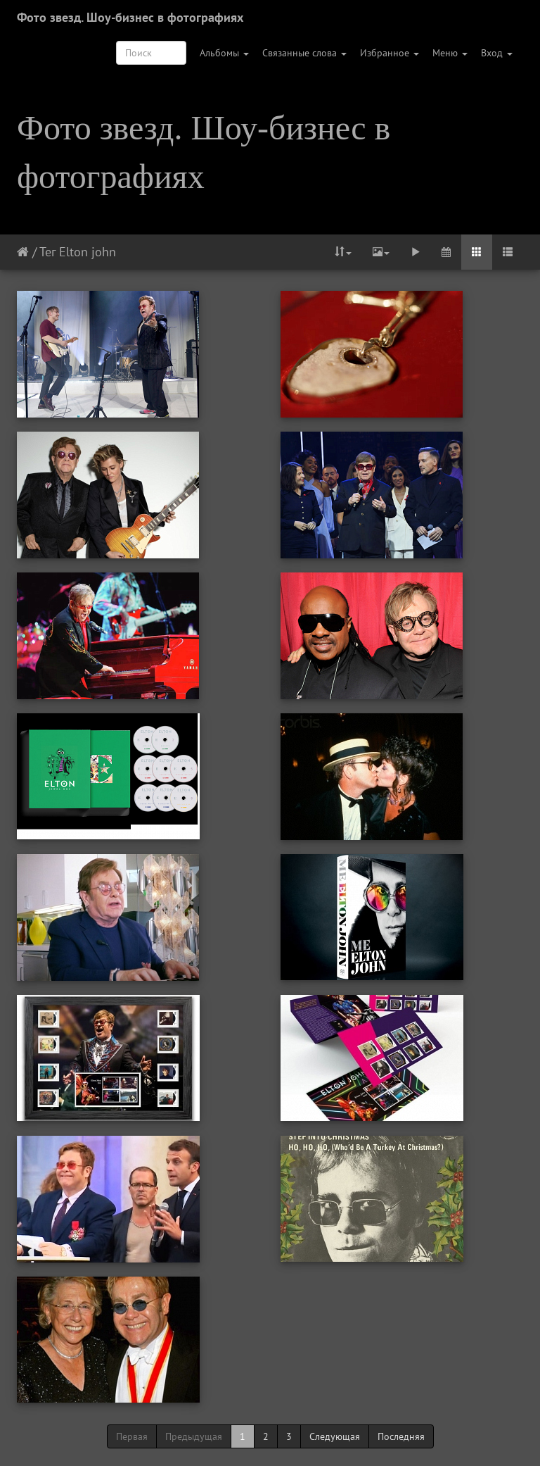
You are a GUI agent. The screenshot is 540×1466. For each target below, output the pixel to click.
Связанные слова (304, 52)
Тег (47, 252)
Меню (450, 52)
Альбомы (224, 52)
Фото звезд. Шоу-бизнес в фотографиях (130, 17)
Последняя (401, 1436)
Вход (497, 52)
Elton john (87, 252)
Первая (132, 1436)
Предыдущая (193, 1436)
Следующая (334, 1436)
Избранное (389, 52)
